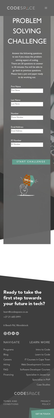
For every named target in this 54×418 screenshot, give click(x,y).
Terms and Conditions (10, 403)
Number (15, 114)
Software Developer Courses (35, 369)
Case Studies (43, 384)
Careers (7, 359)
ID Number (16, 141)
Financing (8, 374)
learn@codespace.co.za (15, 312)
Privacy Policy (46, 403)
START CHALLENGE (31, 162)
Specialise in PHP (41, 379)
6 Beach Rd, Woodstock (15, 325)
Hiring (6, 364)
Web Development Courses (35, 364)
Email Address (17, 127)
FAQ (5, 369)
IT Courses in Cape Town (37, 359)
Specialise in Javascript (38, 374)
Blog (5, 354)
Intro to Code (43, 349)
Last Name (15, 100)
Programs (8, 349)
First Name (16, 87)
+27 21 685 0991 (12, 317)
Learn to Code (42, 354)
